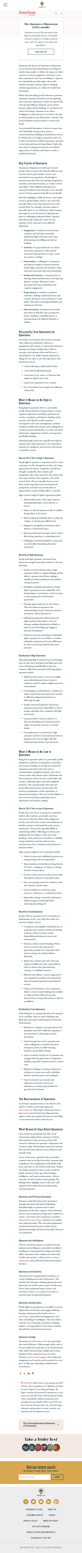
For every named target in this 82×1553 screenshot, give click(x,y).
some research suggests (37, 1357)
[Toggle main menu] (61, 13)
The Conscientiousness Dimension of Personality (39, 1424)
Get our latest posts (41, 1467)
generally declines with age (39, 1341)
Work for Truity (50, 1521)
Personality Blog (34, 1509)
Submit (57, 1477)
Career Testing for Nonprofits (41, 1532)
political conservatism (32, 1220)
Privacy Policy (31, 1521)
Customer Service (35, 1515)
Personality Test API (41, 1538)
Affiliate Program (41, 1526)
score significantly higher (45, 1291)
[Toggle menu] (5, 4)
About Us (52, 1509)
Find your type (41, 52)
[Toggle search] (55, 13)
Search (52, 1515)
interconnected (25, 1110)
